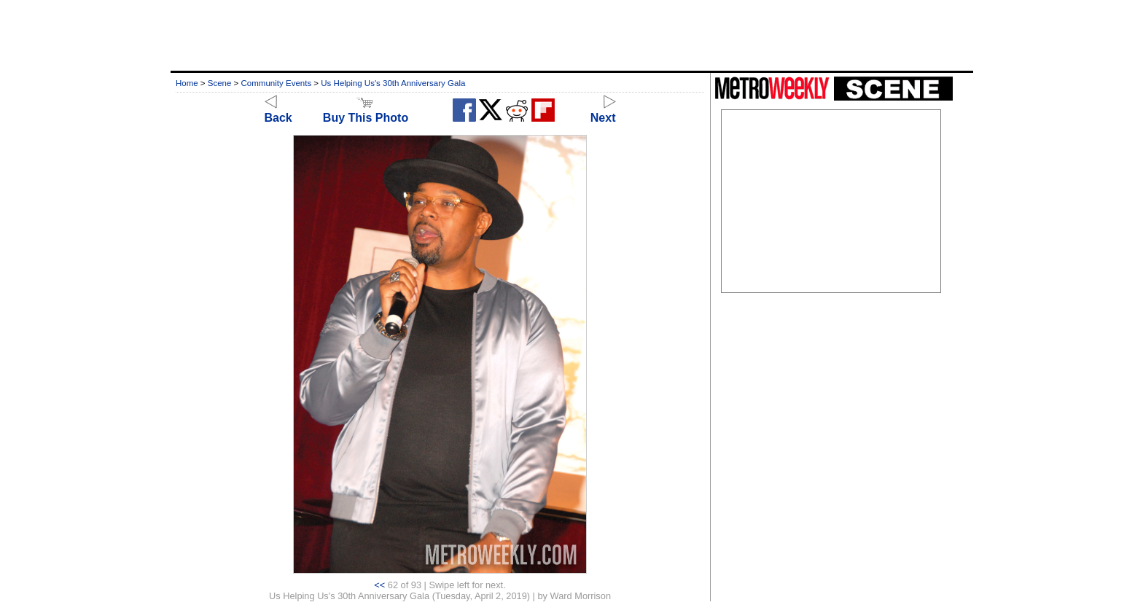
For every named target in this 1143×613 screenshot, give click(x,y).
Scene (220, 83)
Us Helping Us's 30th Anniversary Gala (393, 83)
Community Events (276, 83)
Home (187, 83)
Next (603, 111)
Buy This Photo (365, 111)
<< (379, 584)
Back (278, 111)
